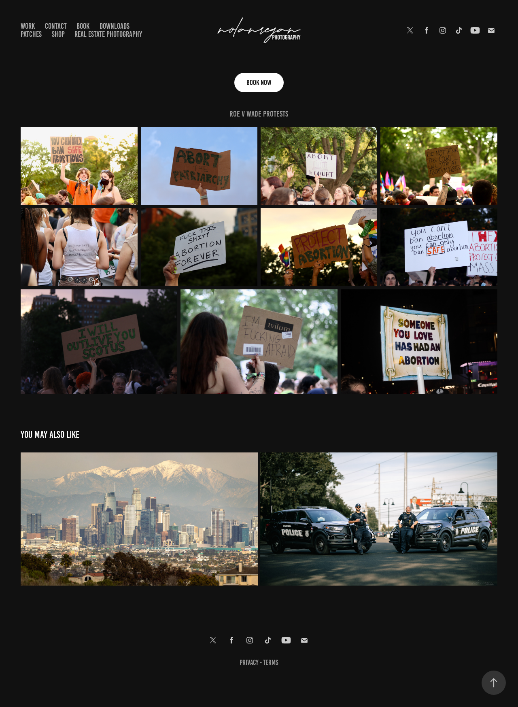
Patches (31, 34)
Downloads (115, 26)
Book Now (259, 83)
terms (270, 662)
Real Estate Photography (108, 34)
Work (28, 26)
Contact (56, 26)
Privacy (250, 662)
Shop (58, 34)
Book (82, 26)
